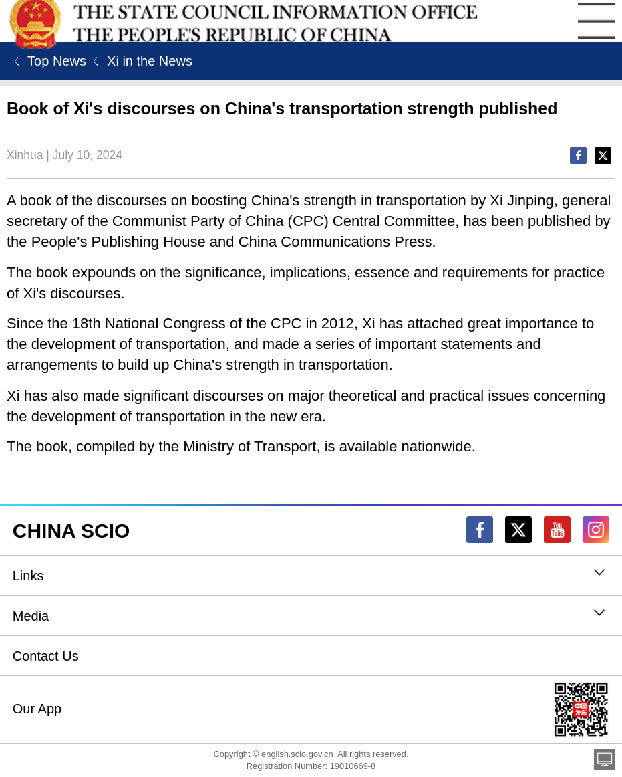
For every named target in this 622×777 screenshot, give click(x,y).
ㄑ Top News (46, 60)
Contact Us (46, 656)
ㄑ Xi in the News (139, 60)
